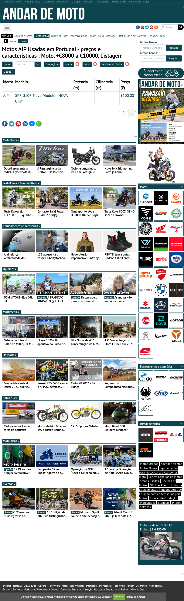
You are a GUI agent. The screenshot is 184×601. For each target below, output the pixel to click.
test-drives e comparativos (132, 36)
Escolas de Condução (163, 498)
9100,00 (127, 95)
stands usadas (97, 36)
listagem (23, 41)
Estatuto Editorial (12, 589)
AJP (87, 64)
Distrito (8, 71)
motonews (111, 36)
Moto (68, 64)
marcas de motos (59, 36)
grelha (13, 41)
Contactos (141, 585)
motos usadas (42, 36)
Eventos (9, 484)
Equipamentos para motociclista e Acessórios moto (158, 472)
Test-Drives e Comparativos (21, 183)
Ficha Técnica (155, 585)
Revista (130, 585)
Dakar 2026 (29, 585)
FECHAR (118, 596)
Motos (65, 585)
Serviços (145, 507)
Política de (135, 596)
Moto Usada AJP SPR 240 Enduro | (161, 541)
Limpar (7, 64)
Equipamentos (77, 585)
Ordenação (52, 64)
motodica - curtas (157, 36)
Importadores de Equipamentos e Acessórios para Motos (160, 494)
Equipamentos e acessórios (21, 226)
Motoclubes (147, 502)
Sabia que (10, 398)
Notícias (17, 585)
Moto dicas (11, 441)
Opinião (42, 585)
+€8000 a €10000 (112, 64)
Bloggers (163, 502)
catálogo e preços (23, 36)
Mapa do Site (137, 589)
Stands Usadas (149, 481)
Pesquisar (174, 47)
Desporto (10, 355)
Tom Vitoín (54, 585)
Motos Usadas (149, 464)
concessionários (79, 36)
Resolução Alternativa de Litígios (111, 589)
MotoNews (11, 140)
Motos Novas (148, 468)
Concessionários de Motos (165, 477)
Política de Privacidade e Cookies (41, 589)
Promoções (91, 585)
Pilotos (176, 502)
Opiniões (10, 269)
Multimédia (11, 312)
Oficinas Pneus (159, 485)
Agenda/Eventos (171, 464)
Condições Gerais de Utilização (76, 589)
